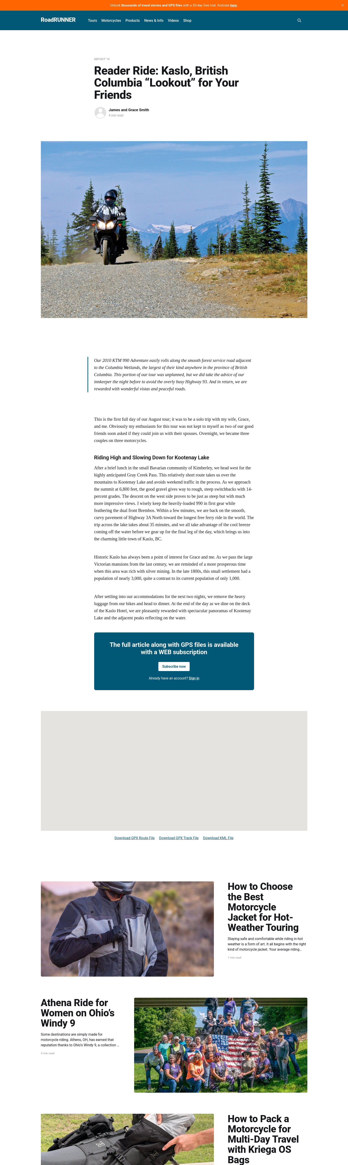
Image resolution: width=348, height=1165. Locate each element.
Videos (173, 20)
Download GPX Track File (179, 838)
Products (132, 20)
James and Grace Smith (129, 110)
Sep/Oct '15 (102, 59)
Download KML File (218, 838)
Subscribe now (174, 666)
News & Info (153, 20)
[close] (342, 5)
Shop (187, 20)
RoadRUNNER (58, 20)
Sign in (194, 678)
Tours (92, 20)
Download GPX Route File (135, 838)
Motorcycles (111, 20)
